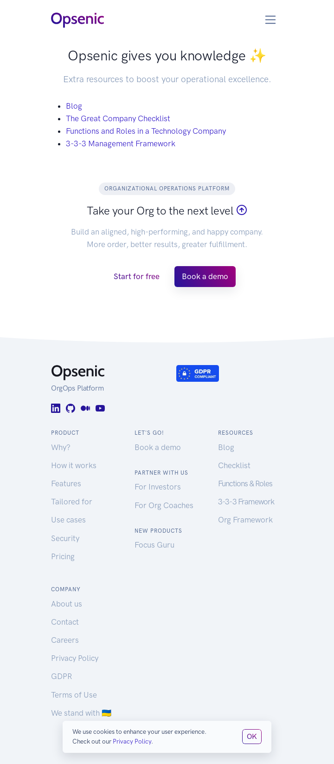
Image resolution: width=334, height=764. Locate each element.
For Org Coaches (164, 505)
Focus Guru (154, 544)
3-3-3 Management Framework (120, 143)
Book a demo (205, 276)
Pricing (63, 556)
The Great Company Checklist (118, 118)
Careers (65, 640)
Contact (65, 622)
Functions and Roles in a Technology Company (146, 131)
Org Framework (245, 519)
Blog (74, 106)
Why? (61, 447)
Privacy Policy (74, 658)
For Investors (158, 486)
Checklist (234, 465)
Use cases (68, 519)
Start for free (137, 276)
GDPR (61, 676)
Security (65, 538)
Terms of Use (74, 694)
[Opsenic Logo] (77, 19)
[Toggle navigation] (270, 20)
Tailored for (71, 501)
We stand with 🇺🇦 (81, 713)
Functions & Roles (245, 483)
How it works (73, 465)
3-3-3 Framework (246, 501)
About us (66, 603)
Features (66, 483)
